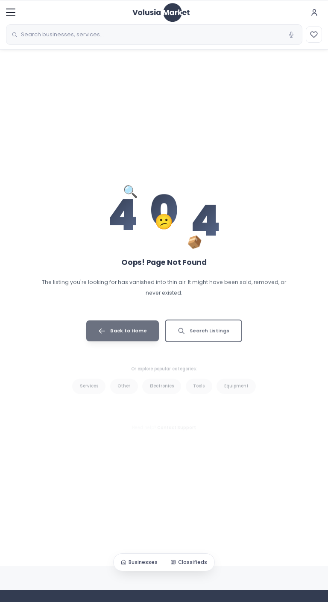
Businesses (139, 562)
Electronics (162, 393)
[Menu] (10, 12)
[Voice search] (291, 34)
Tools (199, 393)
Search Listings (203, 336)
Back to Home (122, 336)
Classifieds (188, 562)
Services (89, 393)
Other (123, 393)
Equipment (236, 393)
